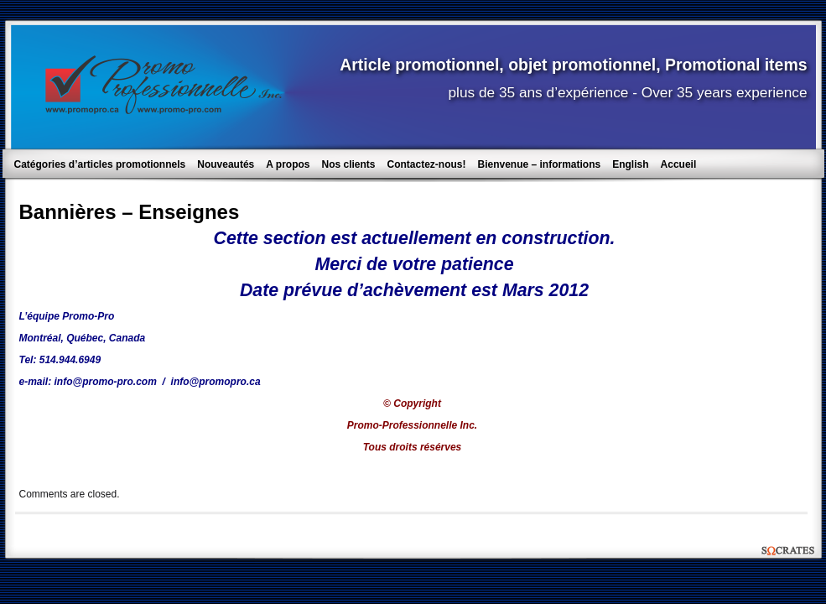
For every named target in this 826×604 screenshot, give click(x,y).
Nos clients (348, 164)
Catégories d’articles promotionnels (100, 164)
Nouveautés (225, 164)
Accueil (679, 164)
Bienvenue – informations (539, 164)
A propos (287, 164)
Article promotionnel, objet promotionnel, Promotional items (573, 64)
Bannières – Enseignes (129, 211)
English (630, 164)
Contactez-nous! (426, 164)
